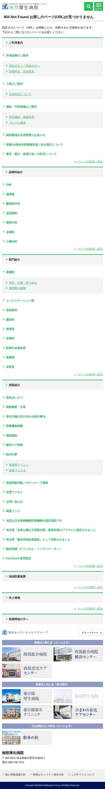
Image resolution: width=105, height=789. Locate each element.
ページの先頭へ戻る (90, 161)
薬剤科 (10, 319)
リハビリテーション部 (20, 300)
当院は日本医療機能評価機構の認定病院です (34, 520)
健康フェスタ (17, 470)
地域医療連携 (17, 576)
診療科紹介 (16, 172)
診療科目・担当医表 (21, 71)
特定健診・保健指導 (21, 117)
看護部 (10, 272)
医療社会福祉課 (16, 348)
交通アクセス (14, 492)
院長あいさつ (14, 397)
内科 (9, 184)
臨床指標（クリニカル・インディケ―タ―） (34, 549)
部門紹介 (14, 259)
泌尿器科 (11, 213)
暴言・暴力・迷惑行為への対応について (31, 154)
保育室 (10, 366)
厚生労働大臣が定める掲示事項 (25, 416)
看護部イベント (19, 464)
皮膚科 (10, 232)
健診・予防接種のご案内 (21, 106)
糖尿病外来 (13, 203)
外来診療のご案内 (17, 55)
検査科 (10, 329)
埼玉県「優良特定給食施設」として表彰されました (38, 539)
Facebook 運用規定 (18, 558)
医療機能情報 (14, 425)
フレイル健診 (17, 122)
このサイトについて (83, 774)
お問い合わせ (14, 501)
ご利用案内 (16, 42)
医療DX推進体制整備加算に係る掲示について (34, 144)
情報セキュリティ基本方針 (48, 774)
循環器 (10, 194)
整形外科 (11, 222)
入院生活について (20, 94)
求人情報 (14, 597)
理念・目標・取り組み (23, 282)
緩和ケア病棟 (14, 444)
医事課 (10, 357)
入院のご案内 (14, 83)
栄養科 (10, 338)
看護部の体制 (17, 288)
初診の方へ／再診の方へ (24, 65)
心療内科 (11, 241)
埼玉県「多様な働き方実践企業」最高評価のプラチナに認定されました (51, 530)
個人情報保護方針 (15, 774)
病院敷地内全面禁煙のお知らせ (25, 135)
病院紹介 (14, 385)
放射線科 (11, 310)
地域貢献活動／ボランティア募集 (27, 482)
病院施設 (11, 435)
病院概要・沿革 (16, 407)
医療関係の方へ (18, 619)
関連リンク (13, 511)
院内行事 (11, 454)
